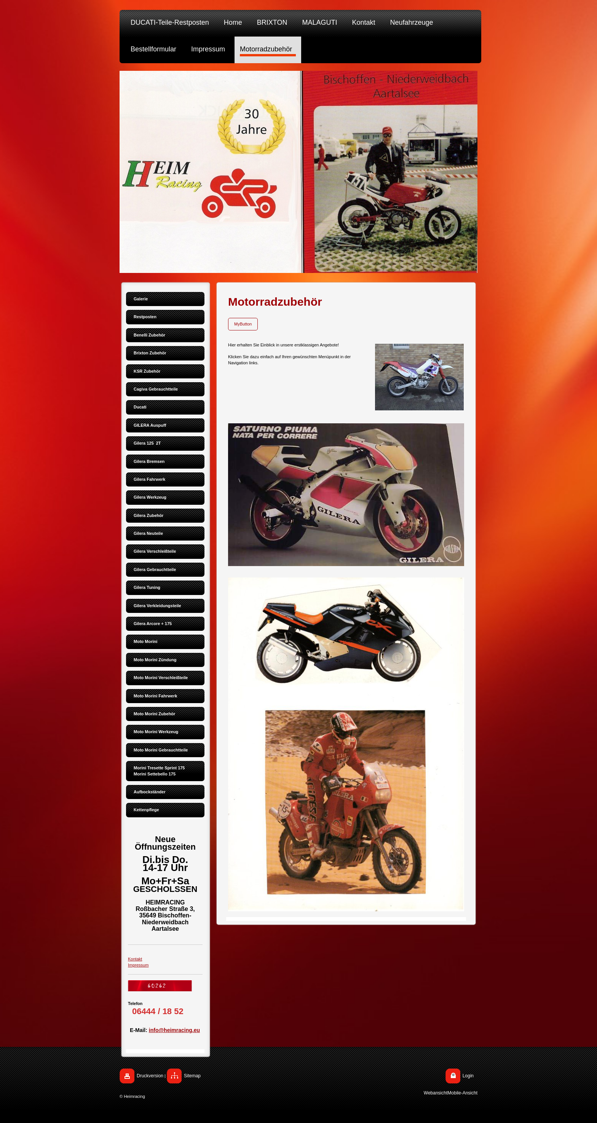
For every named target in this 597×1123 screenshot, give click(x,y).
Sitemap (192, 1075)
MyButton (243, 324)
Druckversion (150, 1075)
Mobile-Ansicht (462, 1093)
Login (468, 1075)
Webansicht (435, 1093)
